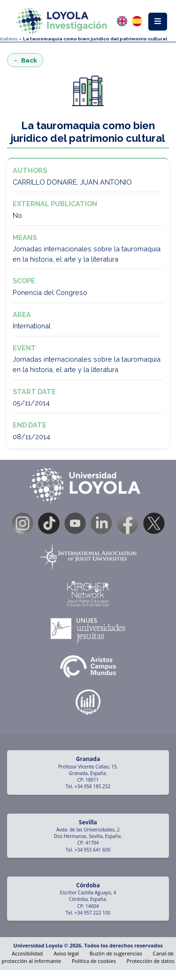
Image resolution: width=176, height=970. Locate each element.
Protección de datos (151, 960)
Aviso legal (66, 953)
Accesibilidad (27, 953)
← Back (25, 60)
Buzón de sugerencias (116, 953)
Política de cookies (94, 960)
